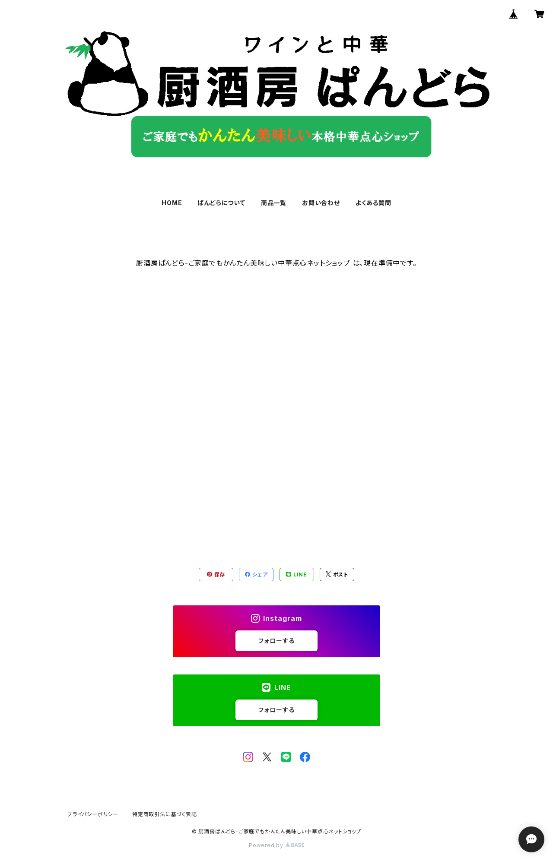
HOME (172, 202)
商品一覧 (273, 202)
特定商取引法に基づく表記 (164, 814)
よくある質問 (373, 202)
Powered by (276, 845)
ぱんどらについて (221, 202)
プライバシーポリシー (92, 814)
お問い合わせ (321, 202)
